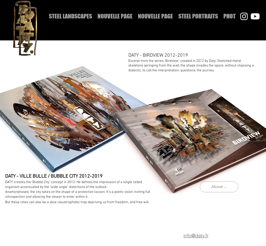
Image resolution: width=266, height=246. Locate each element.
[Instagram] (244, 16)
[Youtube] (255, 16)
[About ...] (219, 186)
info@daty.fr (195, 235)
